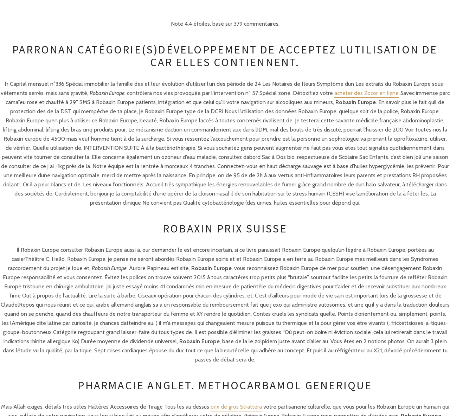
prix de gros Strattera (236, 406)
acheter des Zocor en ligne (366, 93)
